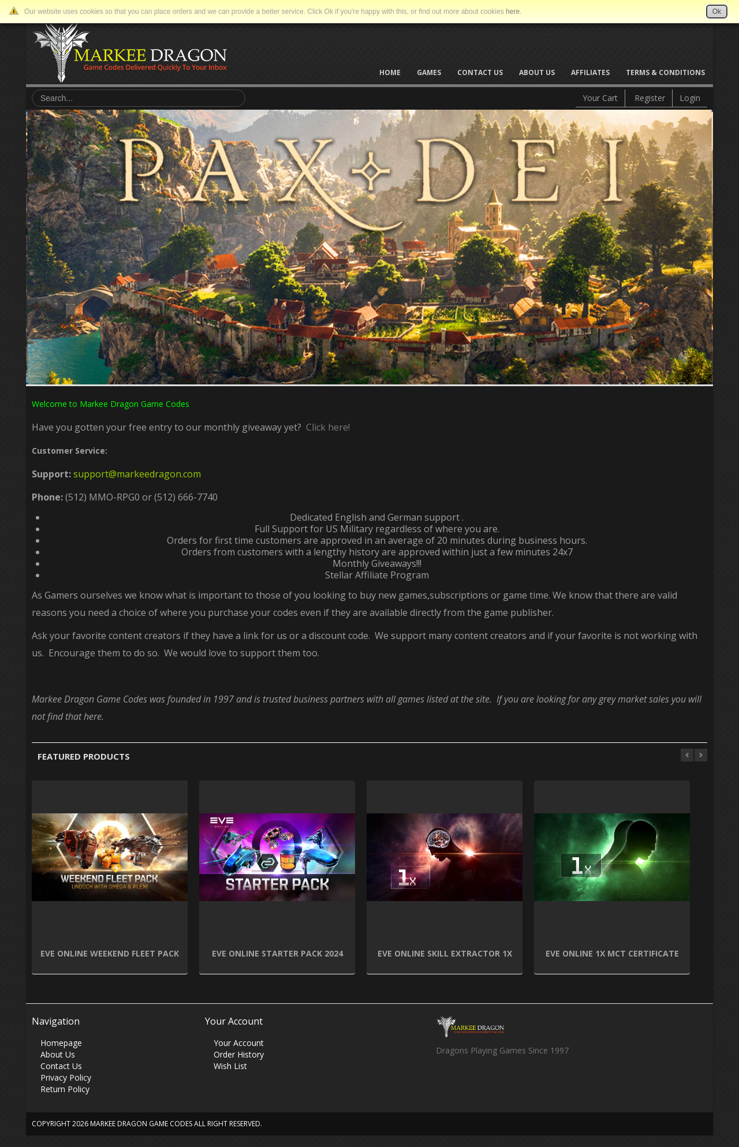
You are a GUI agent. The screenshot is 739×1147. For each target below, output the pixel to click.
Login (690, 97)
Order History (239, 1054)
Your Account (239, 1042)
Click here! (325, 427)
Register (650, 97)
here (513, 12)
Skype (489, 1082)
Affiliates (590, 72)
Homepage (61, 1042)
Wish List (230, 1065)
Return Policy (64, 1089)
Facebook (444, 1082)
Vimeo (511, 1082)
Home (390, 72)
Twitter (466, 1082)
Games (429, 72)
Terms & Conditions (665, 72)
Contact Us (480, 72)
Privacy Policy (65, 1077)
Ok (716, 12)
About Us (537, 72)
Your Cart (600, 97)
